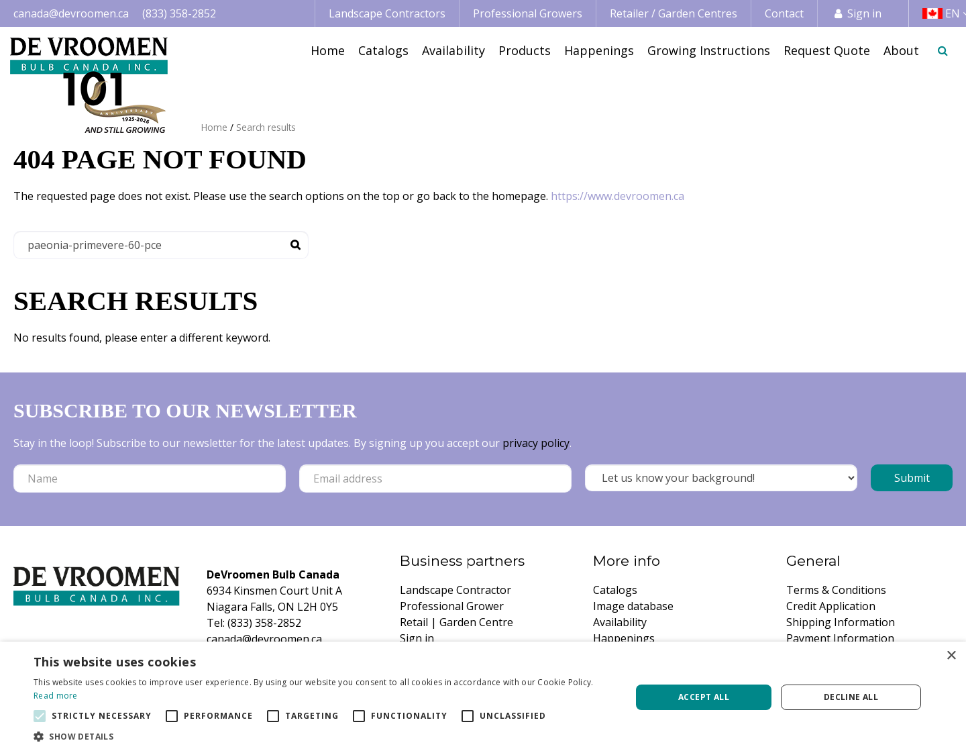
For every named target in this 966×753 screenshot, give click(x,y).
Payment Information (840, 638)
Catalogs (615, 590)
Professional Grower (452, 606)
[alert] (483, 697)
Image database (633, 606)
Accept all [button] (703, 697)
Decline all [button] (851, 697)
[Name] (149, 478)
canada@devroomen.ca (71, 13)
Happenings (624, 638)
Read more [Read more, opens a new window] (56, 695)
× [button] (951, 656)
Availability (620, 622)
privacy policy (536, 443)
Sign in (864, 13)
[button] (324, 736)
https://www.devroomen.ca (617, 196)
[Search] (161, 245)
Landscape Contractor (455, 590)
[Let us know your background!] (721, 477)
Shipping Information (840, 622)
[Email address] (435, 478)
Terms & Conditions (836, 590)
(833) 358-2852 (179, 13)
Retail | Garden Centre (456, 622)
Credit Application (830, 606)
